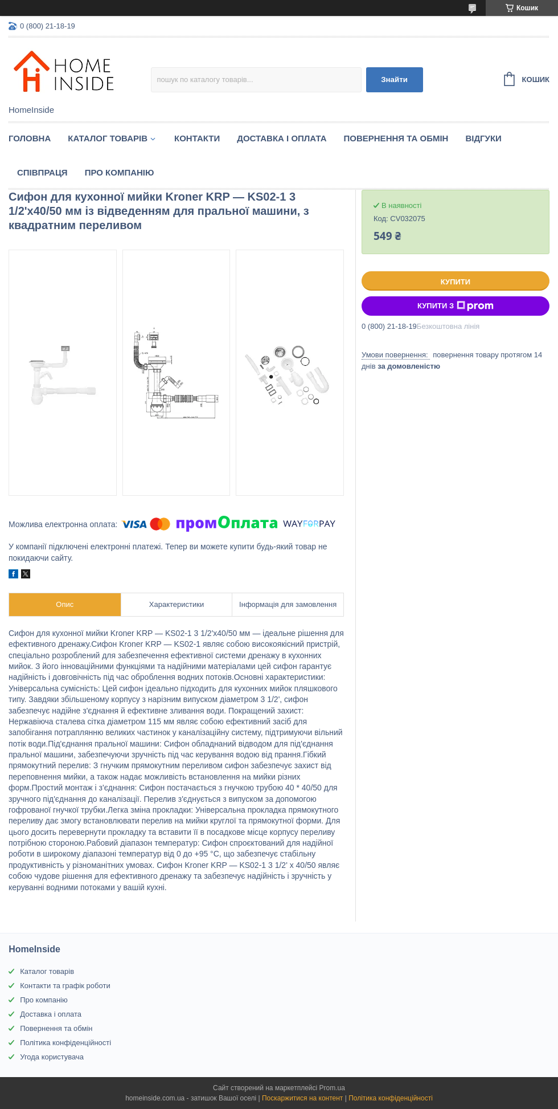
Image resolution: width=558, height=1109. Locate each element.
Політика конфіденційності (65, 1042)
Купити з (455, 306)
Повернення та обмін (396, 138)
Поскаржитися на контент (302, 1098)
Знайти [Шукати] (394, 79)
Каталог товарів (47, 971)
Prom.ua (332, 1088)
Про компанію (119, 172)
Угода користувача (52, 1057)
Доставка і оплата (281, 138)
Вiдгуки (483, 138)
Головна (30, 138)
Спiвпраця (42, 172)
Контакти (197, 138)
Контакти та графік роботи (65, 985)
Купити (455, 282)
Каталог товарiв (107, 138)
